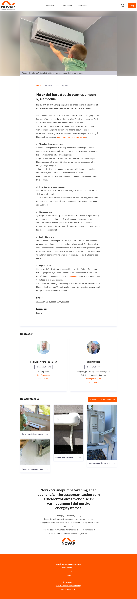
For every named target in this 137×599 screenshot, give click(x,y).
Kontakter (82, 5)
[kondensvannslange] (68, 429)
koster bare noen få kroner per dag (71, 137)
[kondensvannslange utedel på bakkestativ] (102, 432)
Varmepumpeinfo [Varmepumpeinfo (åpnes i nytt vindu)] (68, 589)
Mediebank (67, 5)
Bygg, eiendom (63, 302)
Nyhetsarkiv (51, 5)
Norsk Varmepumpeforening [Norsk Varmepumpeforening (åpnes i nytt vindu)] (68, 585)
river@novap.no (43, 375)
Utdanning (40, 302)
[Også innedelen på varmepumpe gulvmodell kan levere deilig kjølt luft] (35, 418)
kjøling (39, 313)
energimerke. (71, 276)
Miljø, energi (51, 302)
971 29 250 (43, 379)
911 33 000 (94, 382)
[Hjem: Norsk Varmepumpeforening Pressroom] (8, 5)
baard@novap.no (93, 379)
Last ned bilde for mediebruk (102, 399)
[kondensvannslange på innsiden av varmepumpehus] (35, 452)
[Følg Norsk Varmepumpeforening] (132, 5)
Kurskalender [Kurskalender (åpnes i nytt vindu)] (68, 582)
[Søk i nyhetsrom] (122, 5)
